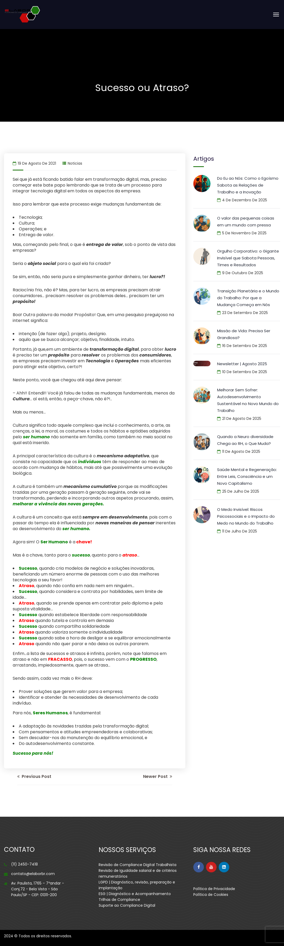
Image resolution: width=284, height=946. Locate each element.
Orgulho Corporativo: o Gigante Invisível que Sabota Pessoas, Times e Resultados (248, 258)
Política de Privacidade (214, 888)
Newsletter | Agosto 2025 (242, 364)
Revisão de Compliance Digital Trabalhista (137, 864)
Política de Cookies (210, 894)
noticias (75, 163)
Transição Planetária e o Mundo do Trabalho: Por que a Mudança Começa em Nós (248, 297)
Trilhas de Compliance (119, 899)
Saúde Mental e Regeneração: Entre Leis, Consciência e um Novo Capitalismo (247, 476)
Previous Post (34, 776)
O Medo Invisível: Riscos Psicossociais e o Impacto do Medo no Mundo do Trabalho (246, 516)
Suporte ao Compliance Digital (127, 905)
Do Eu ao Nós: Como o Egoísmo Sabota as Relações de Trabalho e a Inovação (247, 185)
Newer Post (157, 776)
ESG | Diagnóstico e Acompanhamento (135, 893)
